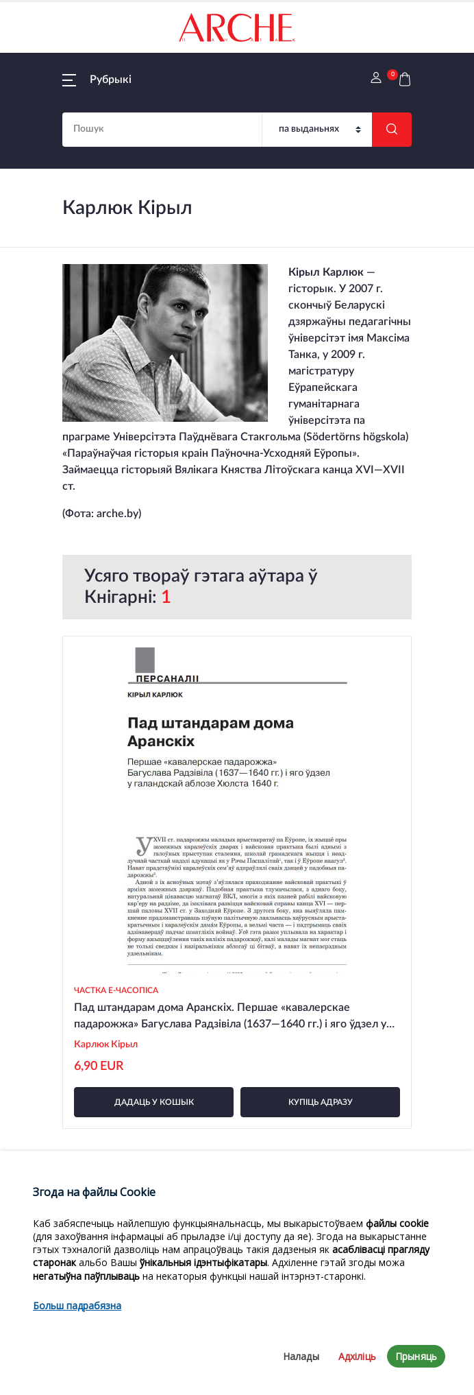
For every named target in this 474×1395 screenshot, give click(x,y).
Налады (301, 1356)
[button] (97, 79)
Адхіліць (357, 1356)
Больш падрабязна (77, 1305)
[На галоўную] (237, 27)
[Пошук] (317, 129)
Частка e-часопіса (116, 990)
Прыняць (416, 1356)
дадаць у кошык (154, 1102)
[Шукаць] (392, 129)
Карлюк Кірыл (106, 1044)
